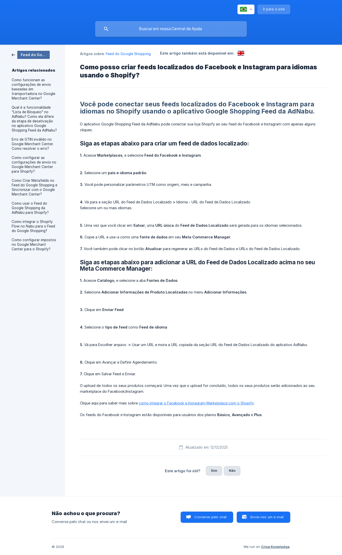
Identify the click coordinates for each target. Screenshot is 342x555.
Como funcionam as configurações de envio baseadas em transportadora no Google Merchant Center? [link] (33, 89)
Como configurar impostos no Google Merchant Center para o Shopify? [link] (34, 244)
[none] (245, 9)
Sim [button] (214, 470)
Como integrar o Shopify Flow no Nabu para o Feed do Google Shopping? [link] (33, 226)
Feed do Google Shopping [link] (128, 54)
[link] (31, 54)
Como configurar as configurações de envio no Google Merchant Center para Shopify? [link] (34, 164)
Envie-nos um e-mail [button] (267, 517)
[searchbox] (171, 29)
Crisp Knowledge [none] (275, 547)
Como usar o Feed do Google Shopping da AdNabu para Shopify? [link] (30, 208)
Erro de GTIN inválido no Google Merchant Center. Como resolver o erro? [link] (33, 144)
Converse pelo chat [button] (210, 517)
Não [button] (232, 470)
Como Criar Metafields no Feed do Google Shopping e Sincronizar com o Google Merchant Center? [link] (34, 187)
